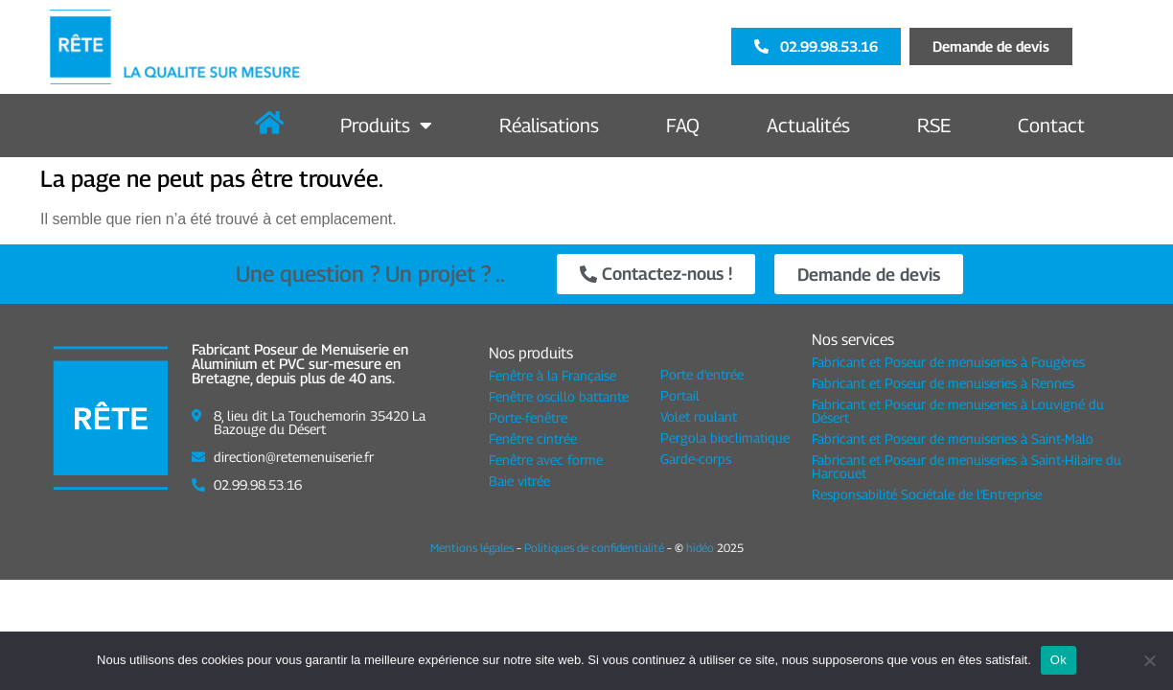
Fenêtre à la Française (552, 375)
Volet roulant (698, 415)
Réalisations (549, 125)
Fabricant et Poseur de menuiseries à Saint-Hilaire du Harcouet (966, 466)
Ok (1058, 660)
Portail (680, 394)
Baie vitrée (519, 480)
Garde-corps (695, 457)
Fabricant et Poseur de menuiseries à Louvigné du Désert (958, 411)
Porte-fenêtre (528, 417)
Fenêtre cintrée (533, 438)
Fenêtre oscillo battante (559, 396)
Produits (386, 125)
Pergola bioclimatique (725, 436)
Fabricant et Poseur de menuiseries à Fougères (948, 362)
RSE (934, 125)
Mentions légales (472, 547)
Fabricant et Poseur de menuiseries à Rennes (943, 383)
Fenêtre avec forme (546, 459)
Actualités (808, 125)
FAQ (683, 125)
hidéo (700, 547)
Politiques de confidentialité (594, 547)
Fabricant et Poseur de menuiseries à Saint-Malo (952, 438)
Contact (1051, 125)
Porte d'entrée (702, 373)
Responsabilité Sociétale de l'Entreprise (927, 494)
